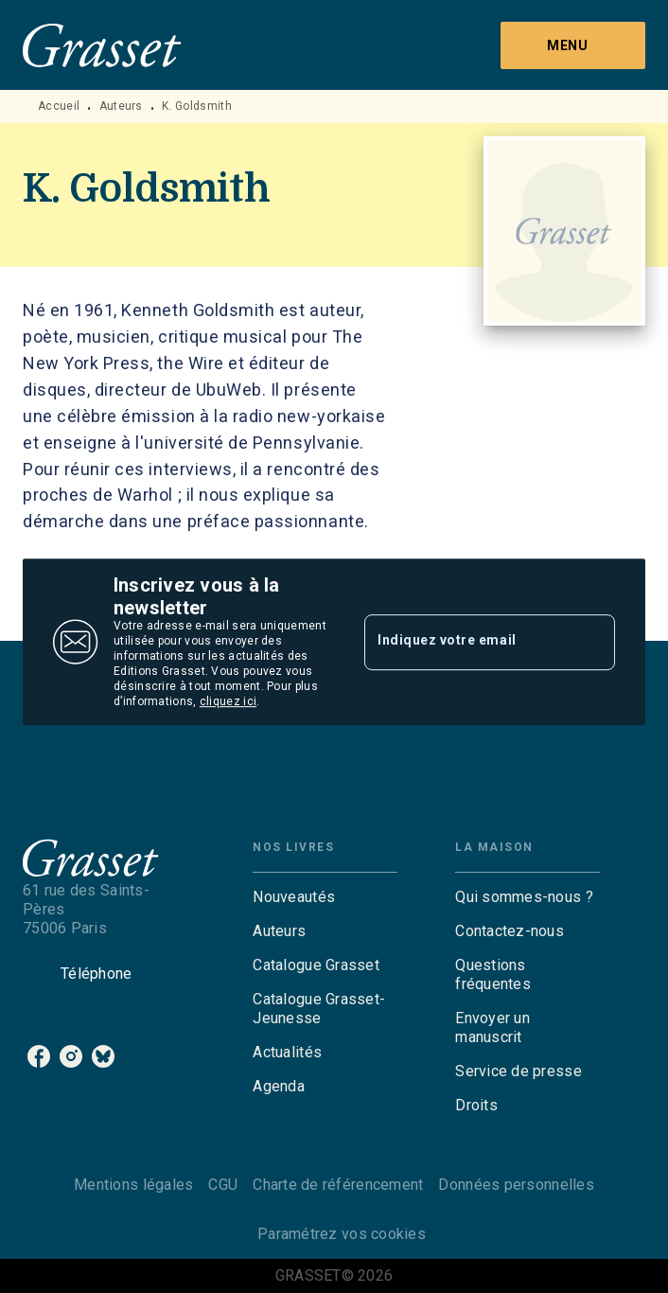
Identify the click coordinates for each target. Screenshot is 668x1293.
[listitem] (39, 1056)
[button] (325, 897)
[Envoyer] (592, 641)
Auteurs (121, 106)
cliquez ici (228, 701)
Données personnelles (515, 1185)
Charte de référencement (338, 1185)
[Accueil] (102, 45)
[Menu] (573, 45)
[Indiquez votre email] (466, 641)
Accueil (58, 106)
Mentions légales (133, 1185)
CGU (222, 1185)
